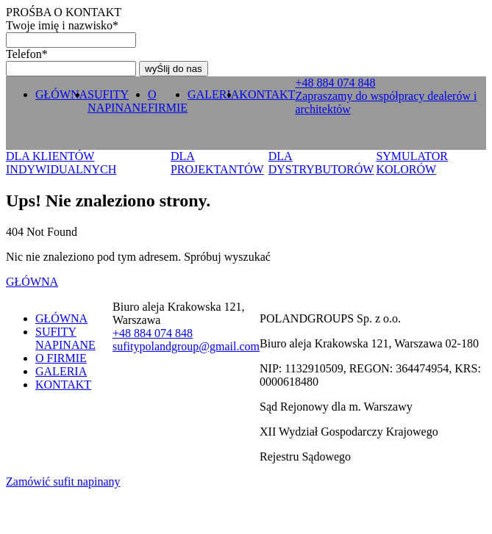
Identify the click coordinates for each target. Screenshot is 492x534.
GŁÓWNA (61, 94)
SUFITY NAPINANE (118, 101)
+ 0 (335, 82)
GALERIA (213, 94)
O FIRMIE (168, 101)
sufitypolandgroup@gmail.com (186, 346)
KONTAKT (267, 94)
